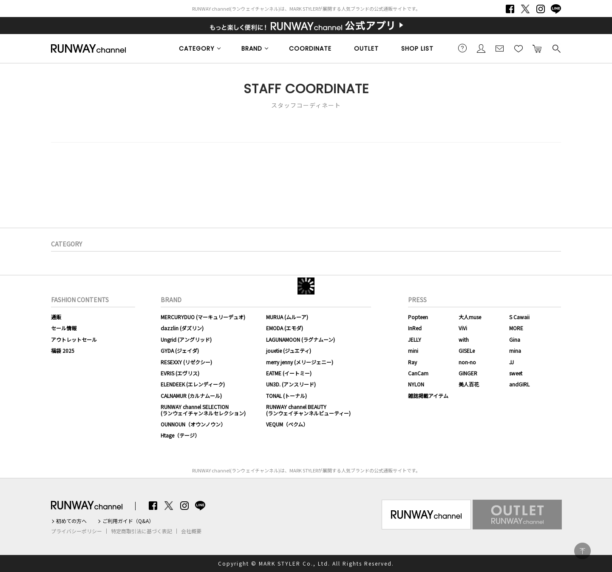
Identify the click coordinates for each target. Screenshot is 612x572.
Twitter (525, 9)
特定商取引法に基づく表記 (141, 531)
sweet (515, 373)
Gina (514, 339)
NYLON (416, 384)
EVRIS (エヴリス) (180, 373)
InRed (415, 328)
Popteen (418, 316)
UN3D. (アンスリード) (291, 384)
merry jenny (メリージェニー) (299, 362)
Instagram (541, 9)
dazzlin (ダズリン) (182, 328)
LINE (556, 9)
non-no (467, 362)
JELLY (414, 339)
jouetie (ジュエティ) (288, 350)
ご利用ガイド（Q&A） (128, 520)
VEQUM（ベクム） (287, 424)
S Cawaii (519, 316)
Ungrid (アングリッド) (186, 339)
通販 (56, 316)
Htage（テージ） (180, 435)
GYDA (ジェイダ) (180, 350)
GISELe (467, 350)
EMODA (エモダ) (284, 328)
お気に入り (518, 48)
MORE (516, 328)
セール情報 (63, 328)
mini (413, 350)
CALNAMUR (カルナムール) (191, 395)
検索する (556, 48)
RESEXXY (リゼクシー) (186, 362)
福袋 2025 (62, 350)
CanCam (418, 373)
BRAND (251, 48)
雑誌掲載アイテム (428, 395)
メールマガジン (500, 48)
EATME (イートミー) (289, 373)
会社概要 (191, 531)
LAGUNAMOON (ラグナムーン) (300, 339)
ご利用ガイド (462, 48)
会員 (481, 48)
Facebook (510, 9)
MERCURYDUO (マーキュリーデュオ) (203, 316)
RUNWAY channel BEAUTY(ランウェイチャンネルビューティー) (308, 409)
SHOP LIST (417, 48)
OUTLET (366, 48)
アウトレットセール (74, 339)
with (464, 339)
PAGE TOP (582, 551)
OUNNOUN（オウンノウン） (193, 424)
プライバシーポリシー (76, 531)
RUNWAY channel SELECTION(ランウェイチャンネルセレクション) (203, 409)
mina (515, 350)
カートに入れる (537, 48)
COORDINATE (310, 48)
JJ (511, 362)
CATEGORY (197, 48)
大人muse (470, 316)
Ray (412, 362)
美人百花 (469, 384)
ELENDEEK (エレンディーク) (193, 384)
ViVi (463, 328)
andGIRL (519, 384)
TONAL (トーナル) (286, 395)
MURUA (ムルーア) (287, 316)
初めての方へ (71, 520)
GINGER (468, 373)
